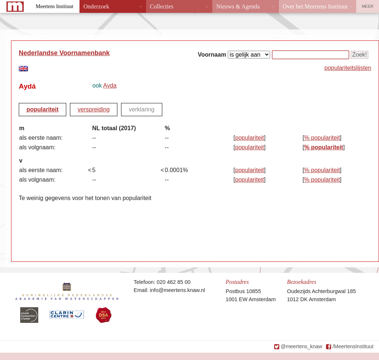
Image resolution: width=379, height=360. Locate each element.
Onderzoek (96, 6)
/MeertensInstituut (353, 346)
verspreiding (94, 109)
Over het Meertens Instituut (315, 6)
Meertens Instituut (54, 6)
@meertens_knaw (301, 346)
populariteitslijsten (348, 68)
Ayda (109, 85)
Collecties (161, 6)
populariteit (42, 109)
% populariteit (322, 138)
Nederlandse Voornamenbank (64, 53)
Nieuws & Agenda (238, 6)
